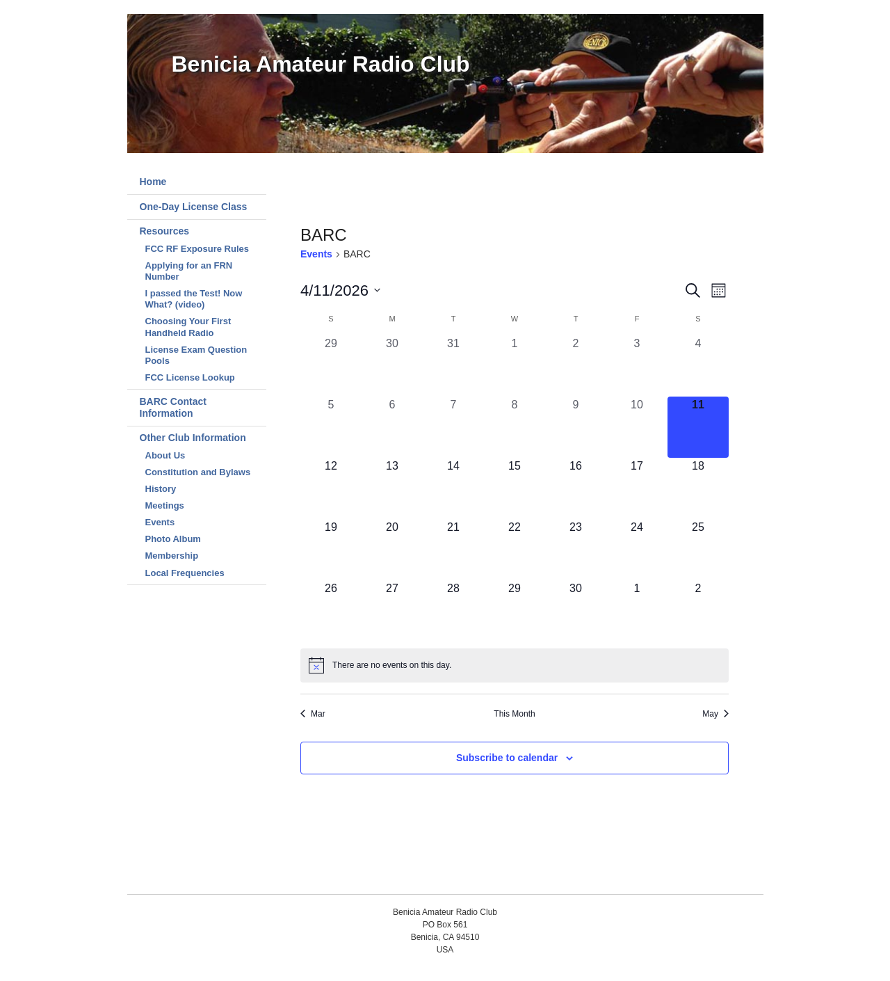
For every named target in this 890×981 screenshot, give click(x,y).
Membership (172, 555)
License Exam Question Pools (196, 355)
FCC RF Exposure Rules (197, 249)
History (161, 489)
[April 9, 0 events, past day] (575, 427)
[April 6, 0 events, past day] (392, 427)
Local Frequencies (185, 573)
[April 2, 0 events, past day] (575, 366)
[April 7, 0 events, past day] (453, 427)
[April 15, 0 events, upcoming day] (514, 488)
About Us (165, 455)
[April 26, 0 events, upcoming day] (331, 610)
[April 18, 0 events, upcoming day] (698, 488)
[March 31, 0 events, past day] (453, 366)
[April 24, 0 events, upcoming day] (637, 549)
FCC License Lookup (190, 377)
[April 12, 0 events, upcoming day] (331, 488)
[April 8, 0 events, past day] (514, 427)
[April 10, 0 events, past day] (637, 427)
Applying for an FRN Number (189, 271)
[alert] (514, 665)
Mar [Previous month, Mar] (312, 714)
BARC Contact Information (173, 408)
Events (160, 522)
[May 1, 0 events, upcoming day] (637, 610)
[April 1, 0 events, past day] (514, 366)
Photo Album (173, 539)
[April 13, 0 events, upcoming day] (392, 488)
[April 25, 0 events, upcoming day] (698, 549)
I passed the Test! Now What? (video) (194, 299)
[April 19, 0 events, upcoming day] (331, 549)
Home (153, 181)
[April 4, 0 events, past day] (698, 366)
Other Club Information (193, 437)
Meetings (164, 505)
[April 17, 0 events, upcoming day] (637, 488)
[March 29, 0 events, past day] (331, 366)
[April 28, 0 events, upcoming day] (453, 610)
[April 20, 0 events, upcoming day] (392, 549)
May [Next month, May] (715, 714)
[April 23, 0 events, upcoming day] (575, 549)
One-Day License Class (194, 206)
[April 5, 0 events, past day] (331, 427)
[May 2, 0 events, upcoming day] (698, 610)
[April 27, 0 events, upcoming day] (392, 610)
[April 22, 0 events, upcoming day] (514, 549)
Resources (165, 231)
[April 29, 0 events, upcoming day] (514, 610)
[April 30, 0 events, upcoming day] (575, 610)
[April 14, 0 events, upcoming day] (453, 488)
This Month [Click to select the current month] (514, 714)
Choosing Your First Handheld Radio (188, 326)
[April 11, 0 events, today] (698, 427)
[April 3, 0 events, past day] (637, 366)
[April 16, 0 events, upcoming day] (575, 488)
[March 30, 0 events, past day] (392, 366)
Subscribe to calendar (507, 757)
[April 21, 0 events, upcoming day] (453, 549)
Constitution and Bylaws (198, 472)
